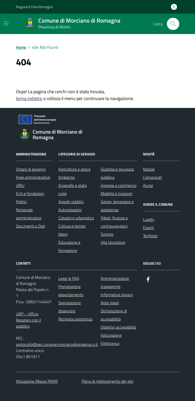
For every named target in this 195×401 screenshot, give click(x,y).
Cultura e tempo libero (71, 230)
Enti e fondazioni (30, 193)
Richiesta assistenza (75, 319)
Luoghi (148, 219)
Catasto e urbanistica (76, 218)
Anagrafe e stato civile (72, 189)
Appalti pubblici (71, 202)
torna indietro (29, 98)
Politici (21, 202)
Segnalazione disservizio (69, 307)
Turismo (107, 234)
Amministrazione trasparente (115, 282)
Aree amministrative (33, 177)
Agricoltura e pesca (74, 169)
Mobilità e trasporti (116, 193)
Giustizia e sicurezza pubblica (117, 173)
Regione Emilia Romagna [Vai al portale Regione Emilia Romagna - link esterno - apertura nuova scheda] (34, 6)
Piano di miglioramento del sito (107, 381)
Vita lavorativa (113, 242)
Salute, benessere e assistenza (117, 206)
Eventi (148, 227)
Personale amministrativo (28, 214)
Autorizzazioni (70, 210)
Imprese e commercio (118, 185)
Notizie (149, 169)
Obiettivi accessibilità (118, 327)
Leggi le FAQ (68, 278)
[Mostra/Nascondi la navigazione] (6, 23)
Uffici (20, 185)
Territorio (150, 236)
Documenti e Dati (30, 226)
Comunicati (152, 177)
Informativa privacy (117, 295)
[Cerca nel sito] (173, 24)
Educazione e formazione (69, 246)
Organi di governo (31, 169)
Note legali (110, 303)
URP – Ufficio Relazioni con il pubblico (28, 320)
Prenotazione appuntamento (70, 290)
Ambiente (66, 177)
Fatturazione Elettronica (111, 339)
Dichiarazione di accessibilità (114, 315)
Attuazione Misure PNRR (37, 381)
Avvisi (148, 185)
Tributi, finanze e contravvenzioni (114, 222)
